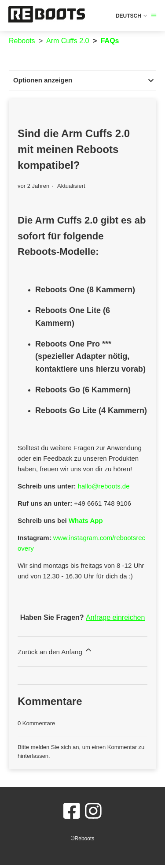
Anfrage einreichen (115, 617)
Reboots (22, 41)
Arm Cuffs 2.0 (67, 41)
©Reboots (83, 838)
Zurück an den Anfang (55, 650)
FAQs (110, 41)
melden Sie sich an (55, 747)
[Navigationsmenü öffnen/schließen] (154, 16)
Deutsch (132, 16)
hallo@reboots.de (104, 486)
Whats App (86, 520)
